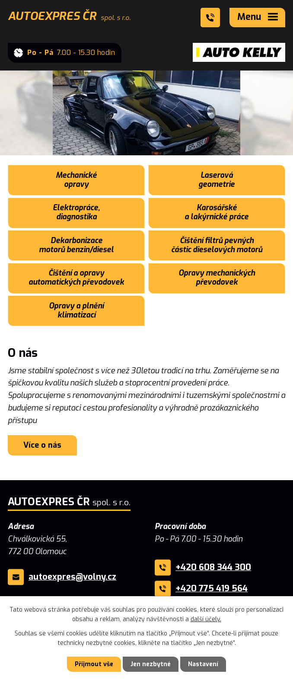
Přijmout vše (94, 664)
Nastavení (203, 664)
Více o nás (42, 445)
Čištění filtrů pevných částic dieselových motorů (216, 245)
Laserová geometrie (216, 179)
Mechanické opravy (76, 179)
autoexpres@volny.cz (72, 577)
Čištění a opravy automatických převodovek (76, 277)
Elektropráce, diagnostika (76, 212)
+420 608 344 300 (213, 567)
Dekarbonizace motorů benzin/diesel (76, 245)
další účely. (206, 619)
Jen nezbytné (151, 664)
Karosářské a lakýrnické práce (216, 212)
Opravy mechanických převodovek (216, 277)
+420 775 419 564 (211, 588)
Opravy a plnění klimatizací (76, 310)
